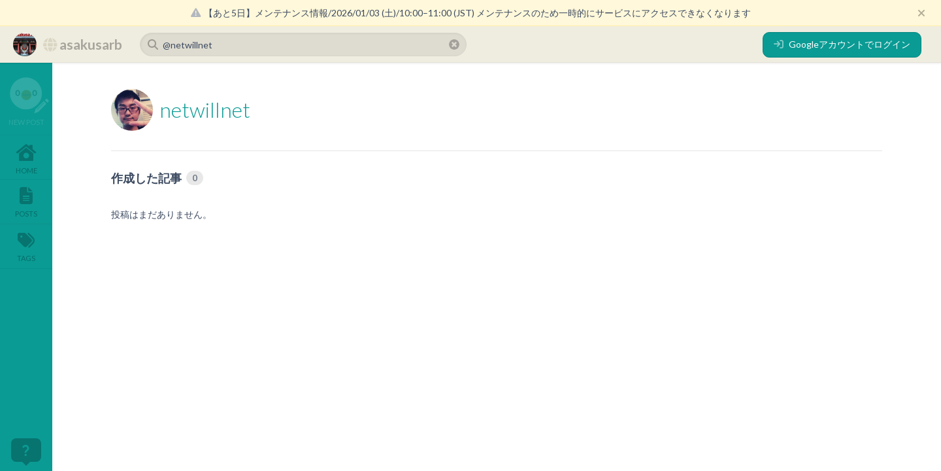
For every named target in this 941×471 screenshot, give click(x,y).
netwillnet (204, 109)
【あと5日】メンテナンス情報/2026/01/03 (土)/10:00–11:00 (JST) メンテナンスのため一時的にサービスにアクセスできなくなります (471, 12)
